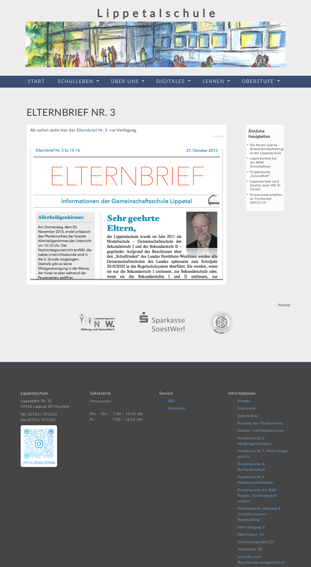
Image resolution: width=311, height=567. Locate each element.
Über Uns (125, 80)
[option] (155, 314)
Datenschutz (248, 411)
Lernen (214, 80)
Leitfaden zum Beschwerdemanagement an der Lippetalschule (261, 558)
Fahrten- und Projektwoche (260, 426)
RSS (171, 397)
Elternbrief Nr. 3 (93, 128)
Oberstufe (259, 80)
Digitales (171, 80)
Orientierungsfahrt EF (255, 538)
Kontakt (244, 397)
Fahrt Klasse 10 (250, 530)
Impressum (246, 404)
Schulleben (76, 80)
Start (36, 80)
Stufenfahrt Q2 (250, 545)
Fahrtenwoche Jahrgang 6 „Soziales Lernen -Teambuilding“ (259, 509)
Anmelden (176, 404)
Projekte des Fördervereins (260, 419)
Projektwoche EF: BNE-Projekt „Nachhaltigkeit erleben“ (257, 491)
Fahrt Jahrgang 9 (251, 523)
